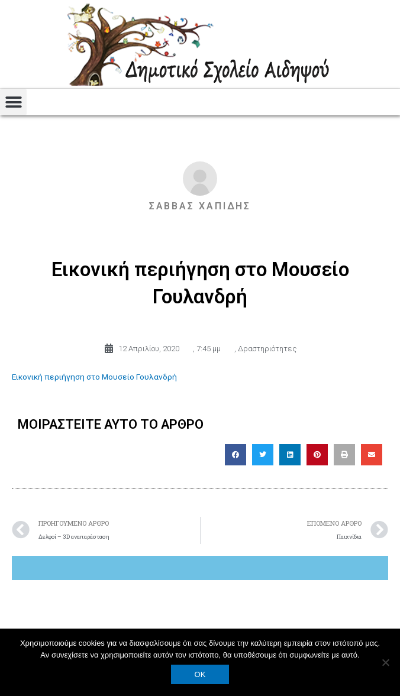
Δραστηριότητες (267, 348)
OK (200, 674)
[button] (13, 102)
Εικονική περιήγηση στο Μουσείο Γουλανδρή (94, 376)
